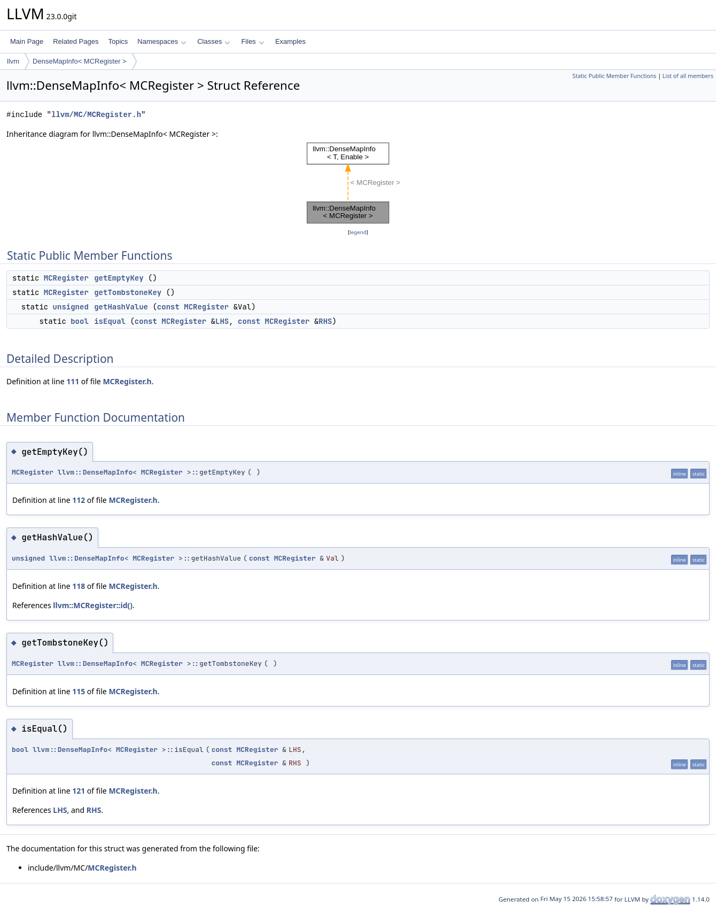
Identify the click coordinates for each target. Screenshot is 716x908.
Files (252, 41)
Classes (213, 41)
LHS (222, 321)
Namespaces (161, 41)
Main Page (26, 41)
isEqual (110, 321)
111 (72, 381)
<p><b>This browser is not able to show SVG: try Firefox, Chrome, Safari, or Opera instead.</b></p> (358, 183)
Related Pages (75, 41)
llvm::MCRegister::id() (93, 605)
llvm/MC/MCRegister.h (96, 115)
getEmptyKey (118, 278)
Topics (118, 41)
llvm (13, 61)
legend (358, 232)
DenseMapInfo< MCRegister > (80, 61)
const (168, 307)
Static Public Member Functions (614, 76)
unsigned (71, 307)
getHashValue (121, 307)
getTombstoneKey (127, 292)
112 (78, 500)
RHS (325, 321)
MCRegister (66, 278)
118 (78, 586)
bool (80, 321)
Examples (290, 41)
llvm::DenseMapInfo (95, 472)
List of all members (688, 76)
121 (78, 791)
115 (78, 691)
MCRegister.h (127, 381)
